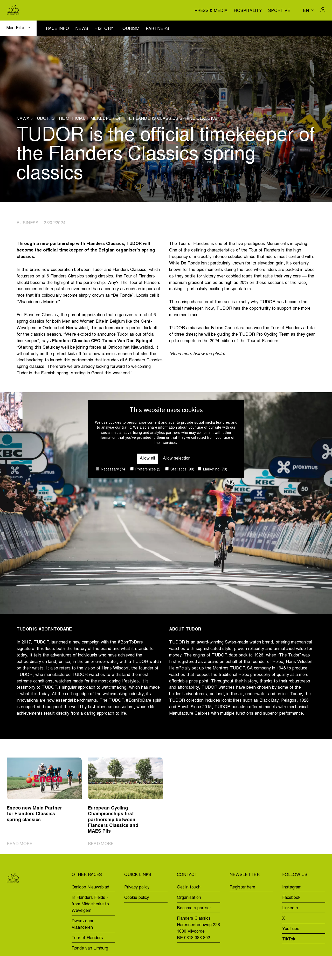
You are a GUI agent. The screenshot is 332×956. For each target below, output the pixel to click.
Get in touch (188, 887)
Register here (242, 887)
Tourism (129, 29)
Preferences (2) (146, 469)
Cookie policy (136, 898)
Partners (157, 29)
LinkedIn (290, 908)
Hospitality (248, 11)
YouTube (290, 929)
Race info (57, 29)
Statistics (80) (179, 469)
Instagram (291, 887)
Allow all (147, 458)
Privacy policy (136, 887)
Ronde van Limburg (90, 948)
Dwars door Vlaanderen (82, 924)
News (81, 29)
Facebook (291, 898)
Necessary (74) (111, 469)
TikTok (288, 939)
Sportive (279, 11)
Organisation (189, 898)
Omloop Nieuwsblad (90, 887)
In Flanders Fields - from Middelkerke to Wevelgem (90, 904)
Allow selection (177, 458)
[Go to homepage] (13, 10)
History (103, 29)
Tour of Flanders (87, 938)
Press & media (211, 11)
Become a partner (194, 908)
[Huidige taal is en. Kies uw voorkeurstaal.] (308, 10)
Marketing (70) (212, 469)
